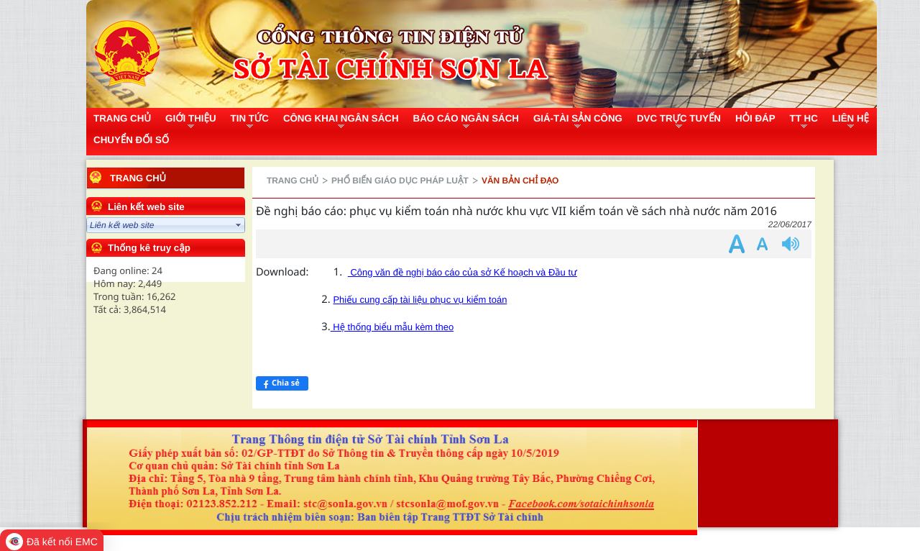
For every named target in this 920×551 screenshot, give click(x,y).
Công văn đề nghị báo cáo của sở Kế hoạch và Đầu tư (462, 272)
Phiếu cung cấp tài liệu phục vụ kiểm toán (420, 299)
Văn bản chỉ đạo (520, 181)
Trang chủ (138, 178)
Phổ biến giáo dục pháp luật (400, 181)
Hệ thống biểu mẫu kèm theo (392, 327)
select (238, 225)
